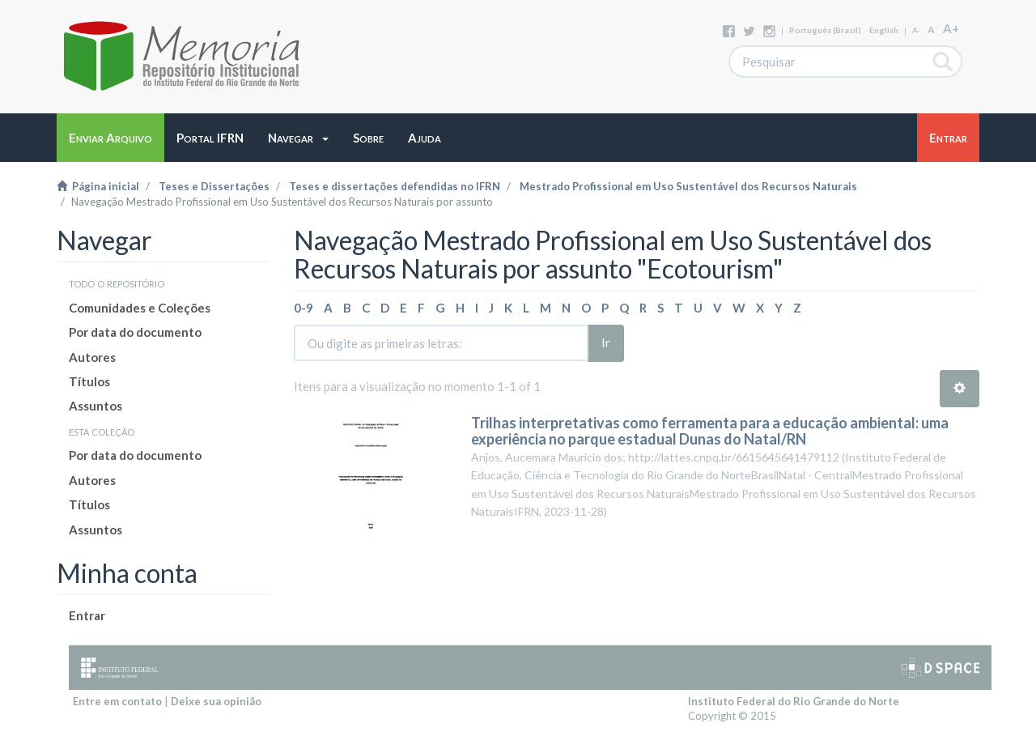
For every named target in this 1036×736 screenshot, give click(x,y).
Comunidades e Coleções (139, 307)
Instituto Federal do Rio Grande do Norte (793, 701)
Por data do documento (135, 332)
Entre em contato (117, 701)
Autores (92, 357)
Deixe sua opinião (216, 701)
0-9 (303, 307)
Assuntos (95, 405)
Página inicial (98, 186)
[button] (298, 137)
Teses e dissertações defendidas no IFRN (394, 186)
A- (915, 30)
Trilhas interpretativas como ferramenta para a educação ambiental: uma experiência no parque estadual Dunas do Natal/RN (710, 431)
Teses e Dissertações (214, 186)
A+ (951, 28)
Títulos (89, 381)
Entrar (87, 615)
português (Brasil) (825, 30)
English (883, 30)
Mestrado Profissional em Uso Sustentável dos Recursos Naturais (688, 186)
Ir (605, 342)
